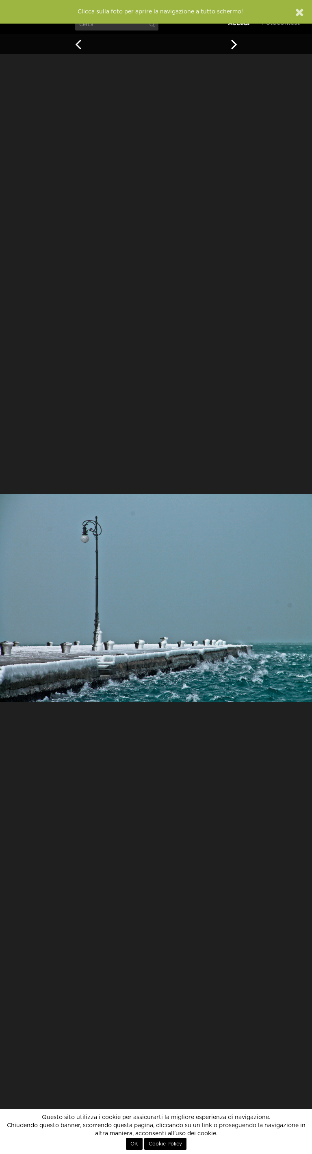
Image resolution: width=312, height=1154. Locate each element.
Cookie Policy (165, 1143)
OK (134, 1143)
